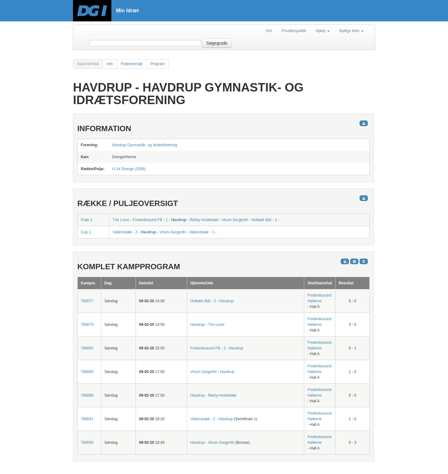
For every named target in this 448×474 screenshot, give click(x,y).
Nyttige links (351, 31)
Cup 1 (86, 232)
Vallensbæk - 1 (201, 232)
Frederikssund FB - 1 (150, 220)
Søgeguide (216, 43)
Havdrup (179, 220)
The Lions (121, 220)
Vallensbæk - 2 (125, 232)
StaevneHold (88, 64)
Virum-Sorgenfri (235, 220)
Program (157, 64)
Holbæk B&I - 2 (264, 220)
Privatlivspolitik (294, 31)
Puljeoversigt (132, 64)
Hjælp (323, 31)
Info (110, 64)
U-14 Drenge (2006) (129, 169)
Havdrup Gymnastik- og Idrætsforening (144, 145)
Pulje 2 (86, 220)
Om (269, 31)
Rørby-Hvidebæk (204, 220)
